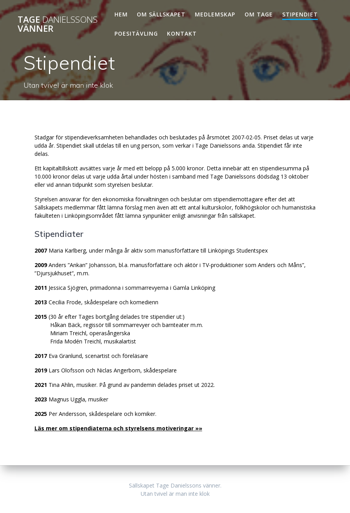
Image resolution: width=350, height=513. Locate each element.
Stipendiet (300, 14)
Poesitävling (136, 33)
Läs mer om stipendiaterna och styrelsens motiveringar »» (118, 428)
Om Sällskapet (161, 14)
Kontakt (182, 33)
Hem (121, 14)
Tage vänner (58, 24)
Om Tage (259, 14)
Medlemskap (215, 14)
